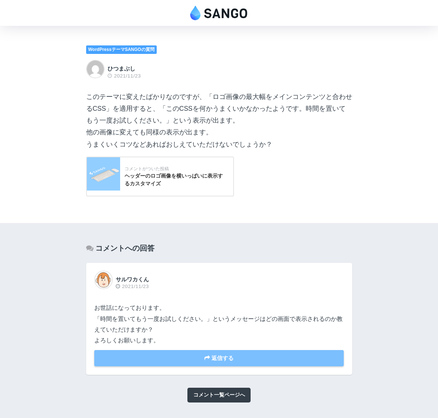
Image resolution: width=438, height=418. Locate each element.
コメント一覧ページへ (219, 395)
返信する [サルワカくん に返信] (219, 358)
